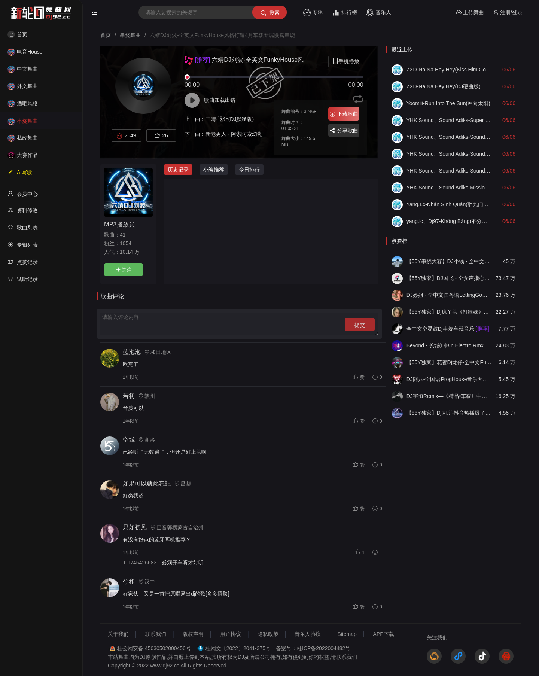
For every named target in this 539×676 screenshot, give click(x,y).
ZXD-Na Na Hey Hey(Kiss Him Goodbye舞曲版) (449, 70)
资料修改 (22, 210)
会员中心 (22, 193)
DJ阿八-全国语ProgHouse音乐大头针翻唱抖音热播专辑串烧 (449, 379)
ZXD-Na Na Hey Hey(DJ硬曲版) (443, 86)
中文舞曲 (22, 69)
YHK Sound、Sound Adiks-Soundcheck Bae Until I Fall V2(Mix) (449, 171)
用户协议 (230, 634)
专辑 (313, 12)
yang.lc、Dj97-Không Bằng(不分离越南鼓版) (449, 221)
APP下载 (383, 634)
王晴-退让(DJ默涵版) (229, 119)
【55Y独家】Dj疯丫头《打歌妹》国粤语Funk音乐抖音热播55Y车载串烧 (449, 312)
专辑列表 (22, 244)
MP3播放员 (119, 224)
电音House (24, 51)
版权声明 (193, 634)
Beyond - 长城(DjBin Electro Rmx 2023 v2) (449, 345)
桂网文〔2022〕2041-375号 (238, 648)
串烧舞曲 (22, 121)
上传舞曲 (470, 12)
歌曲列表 (22, 227)
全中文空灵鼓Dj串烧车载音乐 (447, 329)
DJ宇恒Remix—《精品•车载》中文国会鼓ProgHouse (449, 396)
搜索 (270, 13)
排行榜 (344, 12)
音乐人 (378, 12)
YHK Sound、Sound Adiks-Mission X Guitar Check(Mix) (449, 188)
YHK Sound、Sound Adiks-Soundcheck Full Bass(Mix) (449, 154)
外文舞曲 (22, 86)
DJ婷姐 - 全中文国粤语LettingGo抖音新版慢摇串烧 (449, 295)
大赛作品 (22, 155)
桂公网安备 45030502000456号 (154, 648)
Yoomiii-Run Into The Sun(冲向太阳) (448, 103)
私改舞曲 (22, 137)
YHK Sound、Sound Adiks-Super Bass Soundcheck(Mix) (449, 120)
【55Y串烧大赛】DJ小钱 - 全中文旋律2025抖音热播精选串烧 (449, 261)
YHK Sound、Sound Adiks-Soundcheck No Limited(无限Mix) (449, 137)
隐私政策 (268, 634)
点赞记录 (22, 261)
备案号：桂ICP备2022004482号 (313, 648)
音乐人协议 (308, 634)
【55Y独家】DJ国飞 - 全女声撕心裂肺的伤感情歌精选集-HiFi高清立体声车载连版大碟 (449, 278)
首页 (17, 34)
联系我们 (155, 634)
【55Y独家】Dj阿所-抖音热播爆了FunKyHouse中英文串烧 (449, 413)
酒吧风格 (22, 103)
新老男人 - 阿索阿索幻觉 (233, 134)
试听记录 (22, 279)
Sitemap (346, 634)
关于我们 (118, 634)
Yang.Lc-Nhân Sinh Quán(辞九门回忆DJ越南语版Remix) (449, 204)
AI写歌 (19, 172)
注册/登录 (508, 12)
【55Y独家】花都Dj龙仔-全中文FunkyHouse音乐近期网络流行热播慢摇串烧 (449, 362)
